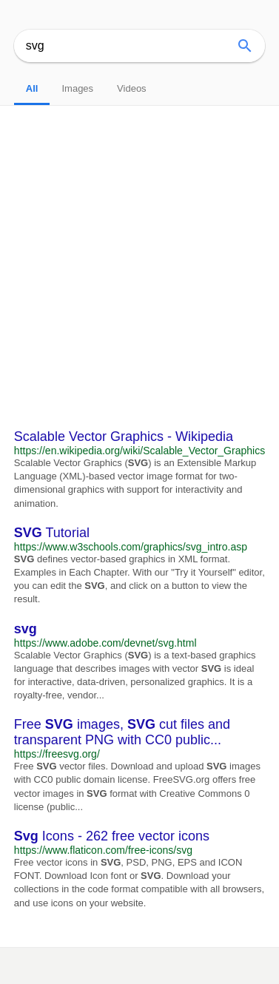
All (32, 88)
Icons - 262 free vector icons (111, 836)
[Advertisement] (139, 252)
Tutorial (52, 532)
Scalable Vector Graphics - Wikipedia (123, 436)
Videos (132, 88)
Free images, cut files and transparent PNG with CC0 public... (122, 732)
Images (77, 88)
